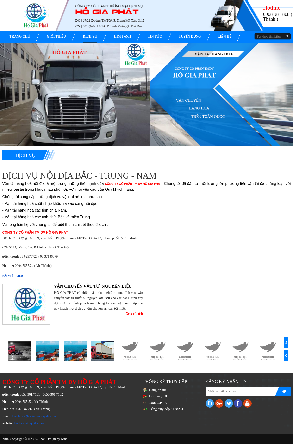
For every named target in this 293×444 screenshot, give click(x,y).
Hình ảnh (122, 36)
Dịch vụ (90, 36)
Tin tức (155, 36)
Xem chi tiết (134, 313)
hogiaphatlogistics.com (29, 423)
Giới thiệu (56, 36)
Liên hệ (224, 36)
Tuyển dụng (190, 36)
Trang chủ (20, 36)
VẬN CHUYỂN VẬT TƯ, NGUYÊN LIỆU (93, 286)
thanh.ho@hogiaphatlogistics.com (35, 416)
